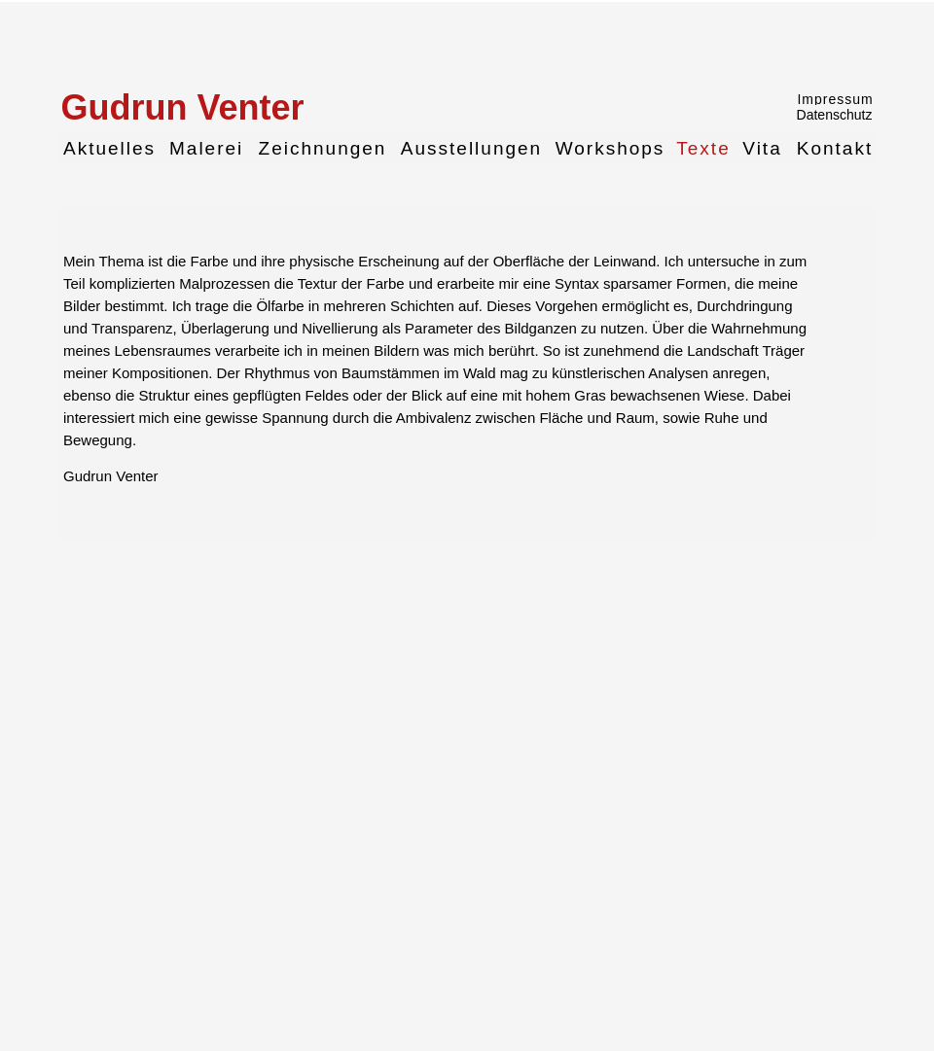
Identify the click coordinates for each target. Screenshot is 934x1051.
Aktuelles (109, 148)
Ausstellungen (471, 148)
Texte (703, 148)
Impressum (835, 98)
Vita (761, 148)
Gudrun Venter (182, 106)
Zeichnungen (323, 148)
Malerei (206, 148)
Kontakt (835, 148)
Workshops (610, 148)
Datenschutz (835, 115)
